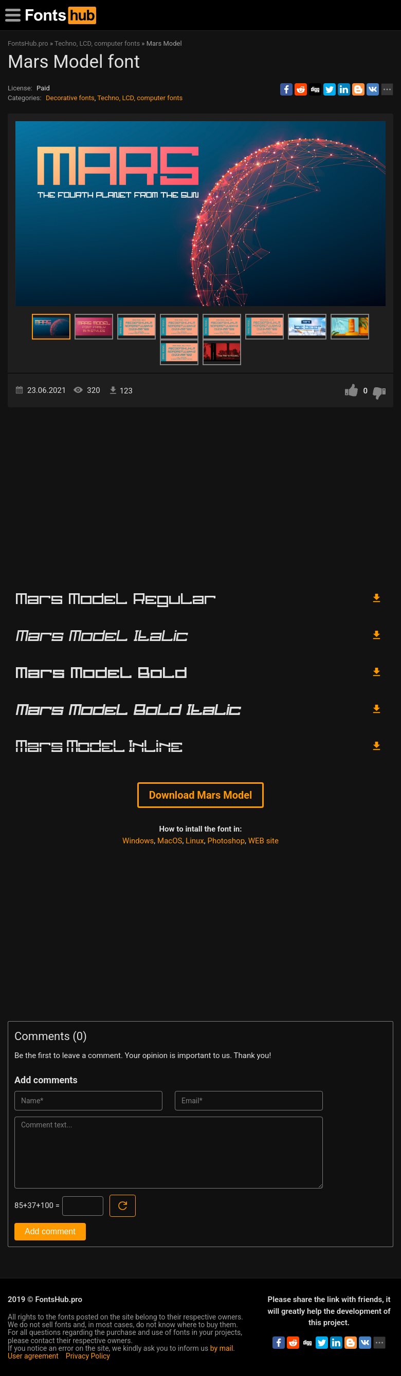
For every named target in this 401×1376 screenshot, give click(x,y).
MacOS (169, 840)
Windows (138, 840)
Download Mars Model (200, 795)
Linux (195, 840)
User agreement (33, 1356)
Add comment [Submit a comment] (50, 1231)
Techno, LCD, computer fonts (140, 98)
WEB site (263, 840)
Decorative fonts (70, 98)
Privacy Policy (88, 1356)
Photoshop (226, 840)
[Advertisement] (200, 495)
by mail (221, 1348)
